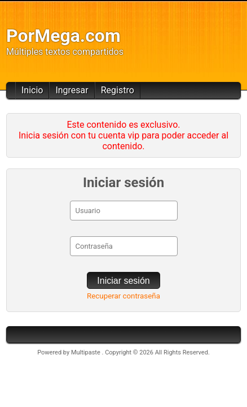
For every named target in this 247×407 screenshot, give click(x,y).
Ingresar (71, 90)
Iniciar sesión (123, 280)
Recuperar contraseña (123, 296)
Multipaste (86, 352)
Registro (117, 90)
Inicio (32, 90)
